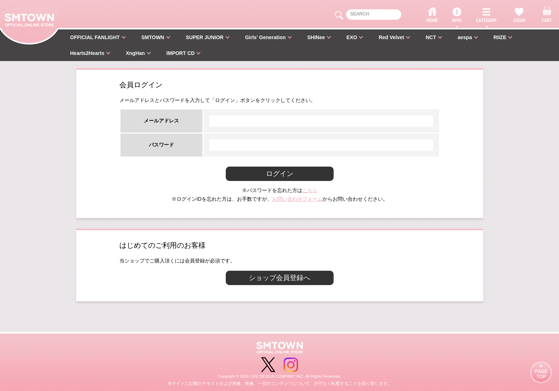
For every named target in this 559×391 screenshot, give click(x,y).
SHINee (316, 37)
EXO (352, 37)
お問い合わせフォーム (297, 199)
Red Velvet (391, 37)
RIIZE (500, 37)
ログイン (279, 173)
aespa (465, 37)
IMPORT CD (180, 53)
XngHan (135, 53)
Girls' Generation (265, 37)
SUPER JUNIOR (205, 37)
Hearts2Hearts (87, 53)
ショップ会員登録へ (279, 277)
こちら (309, 190)
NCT (431, 37)
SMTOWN (152, 37)
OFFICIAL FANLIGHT (95, 37)
